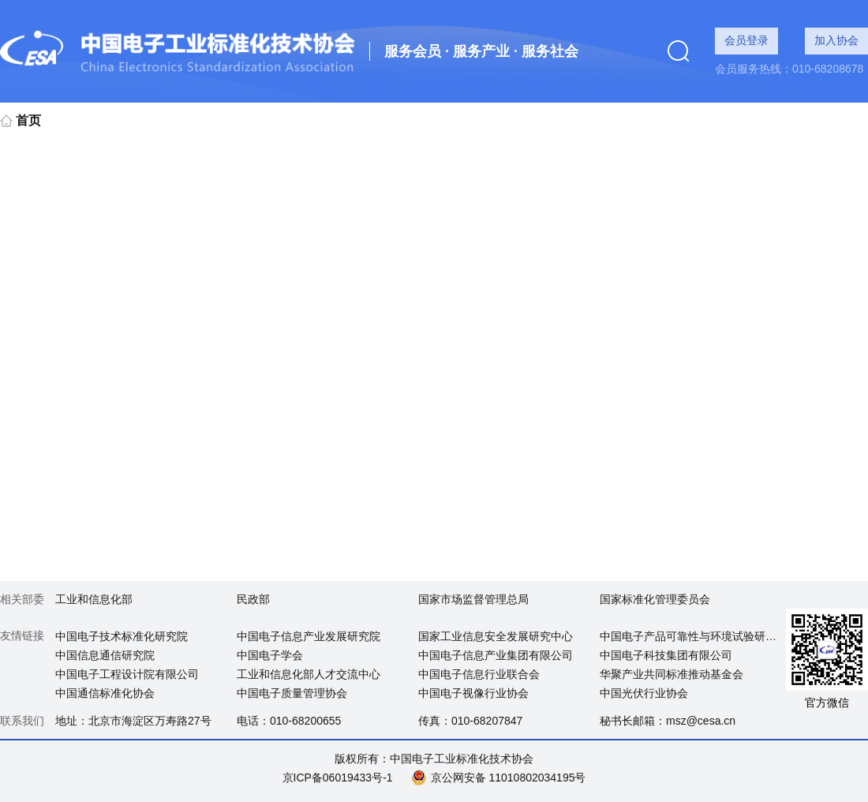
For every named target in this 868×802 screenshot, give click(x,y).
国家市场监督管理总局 (473, 599)
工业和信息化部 (94, 599)
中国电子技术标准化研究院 (121, 636)
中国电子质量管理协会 (292, 693)
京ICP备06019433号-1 (337, 777)
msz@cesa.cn (700, 720)
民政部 (253, 599)
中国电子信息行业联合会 (479, 674)
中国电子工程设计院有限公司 (127, 674)
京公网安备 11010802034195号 (508, 777)
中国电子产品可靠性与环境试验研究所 (694, 636)
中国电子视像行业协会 (473, 693)
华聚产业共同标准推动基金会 (671, 674)
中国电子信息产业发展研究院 (308, 636)
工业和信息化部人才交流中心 (308, 674)
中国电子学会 (270, 655)
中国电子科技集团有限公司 (666, 655)
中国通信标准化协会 (105, 693)
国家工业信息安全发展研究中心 (495, 636)
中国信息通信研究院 (105, 655)
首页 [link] (20, 120)
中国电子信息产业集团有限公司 (495, 655)
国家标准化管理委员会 (655, 599)
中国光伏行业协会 (644, 693)
